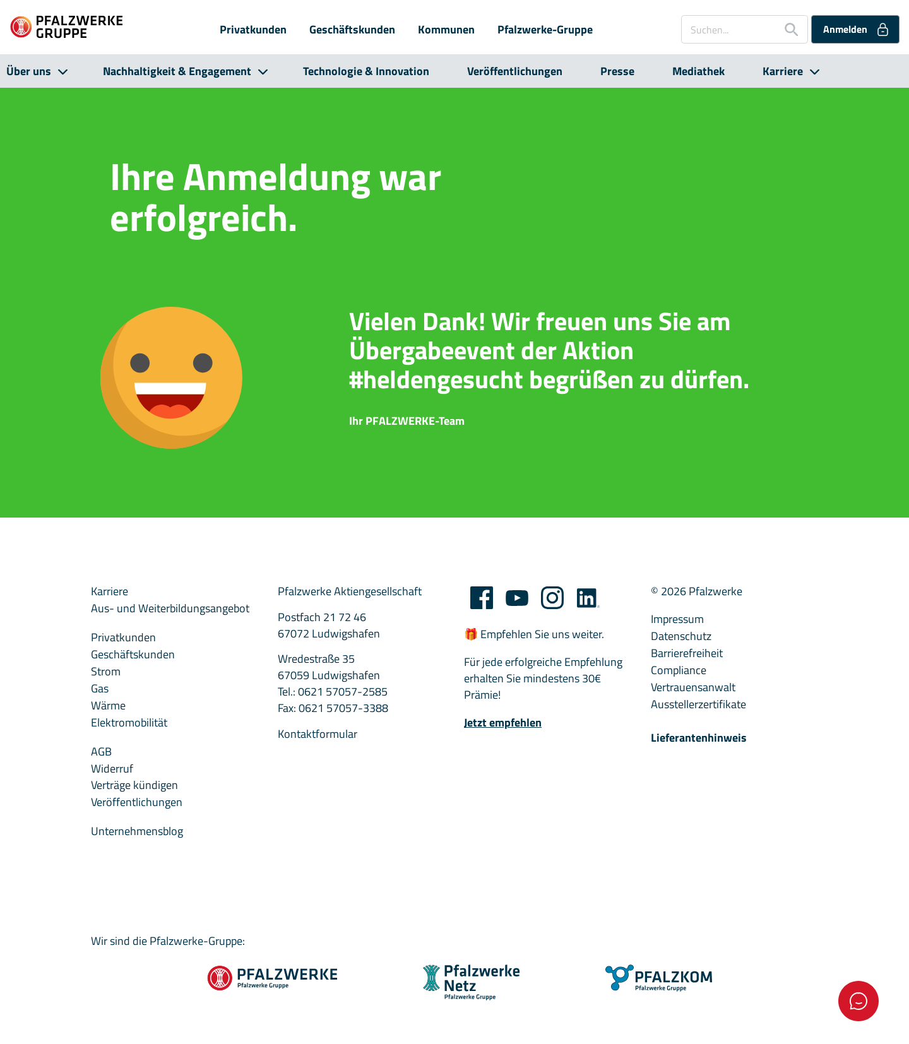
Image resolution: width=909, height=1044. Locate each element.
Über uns (28, 71)
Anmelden (857, 29)
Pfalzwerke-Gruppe (545, 29)
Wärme (108, 705)
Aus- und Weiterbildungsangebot (170, 608)
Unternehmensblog (137, 831)
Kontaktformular (317, 734)
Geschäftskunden (352, 29)
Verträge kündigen (134, 785)
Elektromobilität (129, 723)
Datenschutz (681, 636)
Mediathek (698, 71)
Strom (106, 671)
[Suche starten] (786, 29)
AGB (101, 752)
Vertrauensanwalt (693, 687)
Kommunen (446, 29)
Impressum (677, 619)
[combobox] (744, 29)
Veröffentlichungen (514, 71)
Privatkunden (253, 29)
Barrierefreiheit (687, 653)
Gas (100, 688)
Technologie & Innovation (366, 71)
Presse (617, 71)
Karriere (783, 71)
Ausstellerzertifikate (698, 704)
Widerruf (112, 769)
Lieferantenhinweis (699, 738)
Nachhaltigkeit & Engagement (177, 71)
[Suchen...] (728, 29)
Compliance (678, 670)
